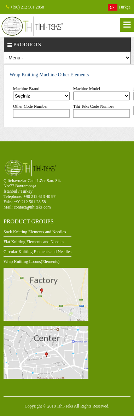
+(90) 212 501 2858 (25, 7)
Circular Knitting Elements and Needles (37, 251)
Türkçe (119, 7)
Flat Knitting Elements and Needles (34, 241)
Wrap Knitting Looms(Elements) (31, 261)
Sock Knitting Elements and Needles (35, 231)
